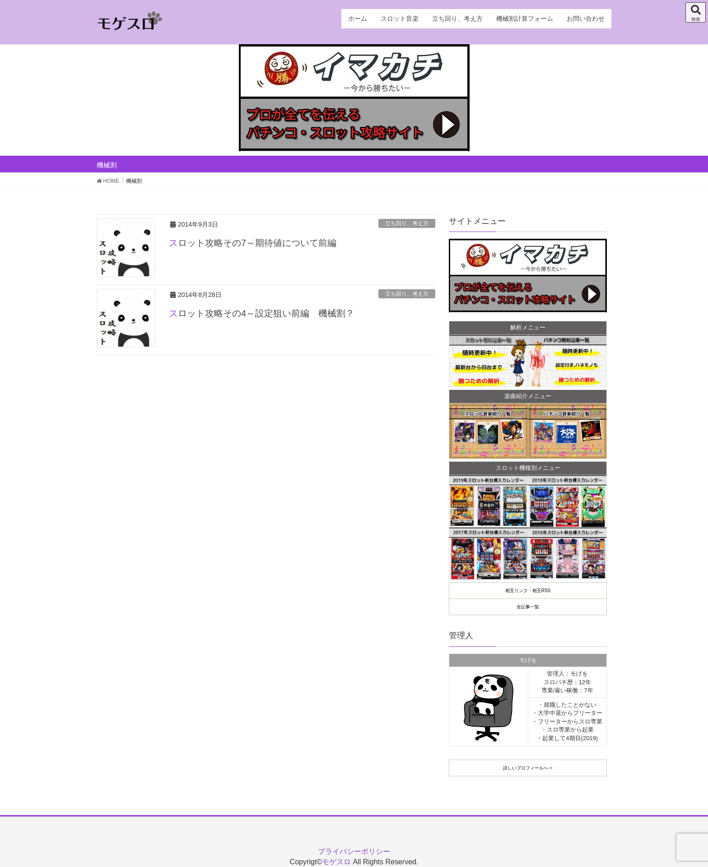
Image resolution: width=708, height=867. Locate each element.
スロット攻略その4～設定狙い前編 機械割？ (261, 313)
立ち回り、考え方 (407, 223)
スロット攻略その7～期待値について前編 (252, 243)
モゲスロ (336, 862)
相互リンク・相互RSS (528, 590)
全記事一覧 (528, 606)
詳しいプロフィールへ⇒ (528, 767)
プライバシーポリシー (354, 851)
